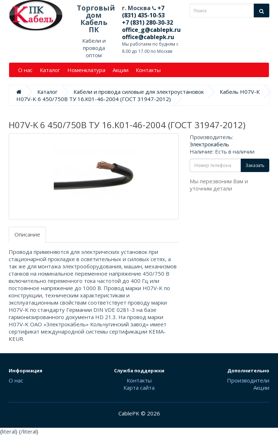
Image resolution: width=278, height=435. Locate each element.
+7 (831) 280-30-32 (147, 22)
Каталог (50, 70)
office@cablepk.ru (148, 37)
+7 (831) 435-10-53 (143, 11)
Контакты (148, 70)
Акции (121, 70)
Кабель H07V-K (240, 91)
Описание (27, 234)
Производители (248, 380)
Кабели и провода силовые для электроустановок (138, 91)
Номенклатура (86, 70)
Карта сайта (139, 387)
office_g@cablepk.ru (151, 30)
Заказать (255, 165)
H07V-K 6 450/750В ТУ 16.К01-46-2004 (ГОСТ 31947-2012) (93, 99)
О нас (25, 70)
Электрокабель (209, 144)
